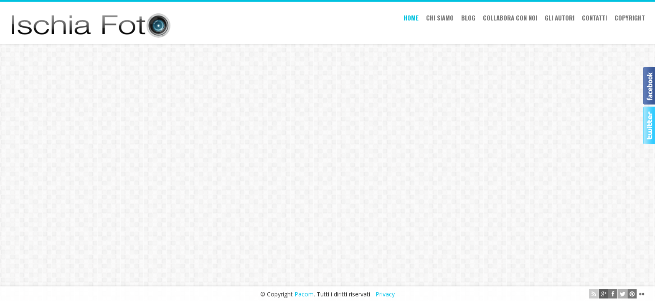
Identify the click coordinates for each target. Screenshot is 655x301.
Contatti (594, 17)
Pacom (304, 294)
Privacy (385, 294)
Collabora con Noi (510, 17)
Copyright (629, 17)
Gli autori (559, 17)
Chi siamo (440, 17)
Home (411, 17)
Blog (468, 17)
